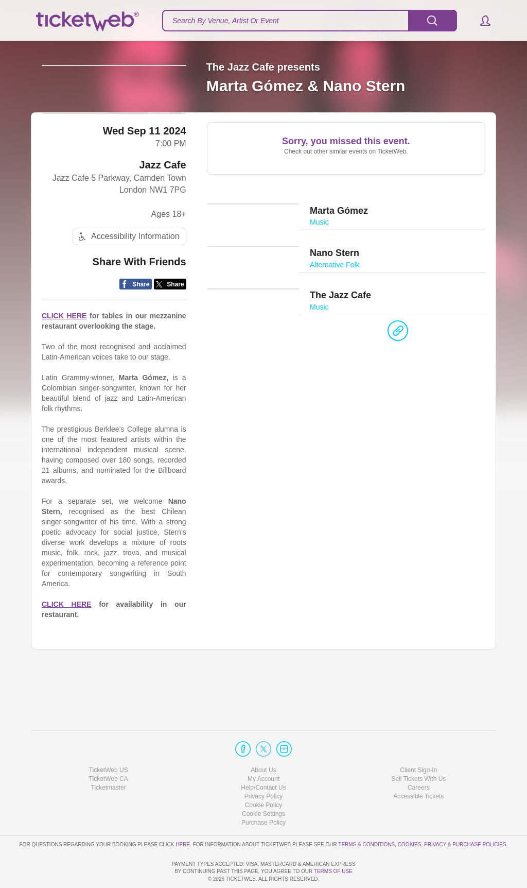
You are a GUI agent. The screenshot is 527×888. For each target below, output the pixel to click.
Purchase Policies (479, 814)
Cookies (409, 814)
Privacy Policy (263, 767)
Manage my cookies (263, 784)
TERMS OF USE (333, 871)
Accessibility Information (128, 284)
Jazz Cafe (162, 212)
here (182, 814)
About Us (263, 740)
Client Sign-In (418, 740)
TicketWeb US (108, 740)
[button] (480, 20)
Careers (419, 758)
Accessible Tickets (418, 767)
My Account (263, 749)
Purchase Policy (263, 793)
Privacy (435, 814)
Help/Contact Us (263, 758)
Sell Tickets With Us (418, 749)
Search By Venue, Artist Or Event (225, 20)
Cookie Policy (264, 775)
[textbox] (309, 20)
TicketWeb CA (108, 749)
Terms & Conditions (366, 814)
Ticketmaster (108, 758)
